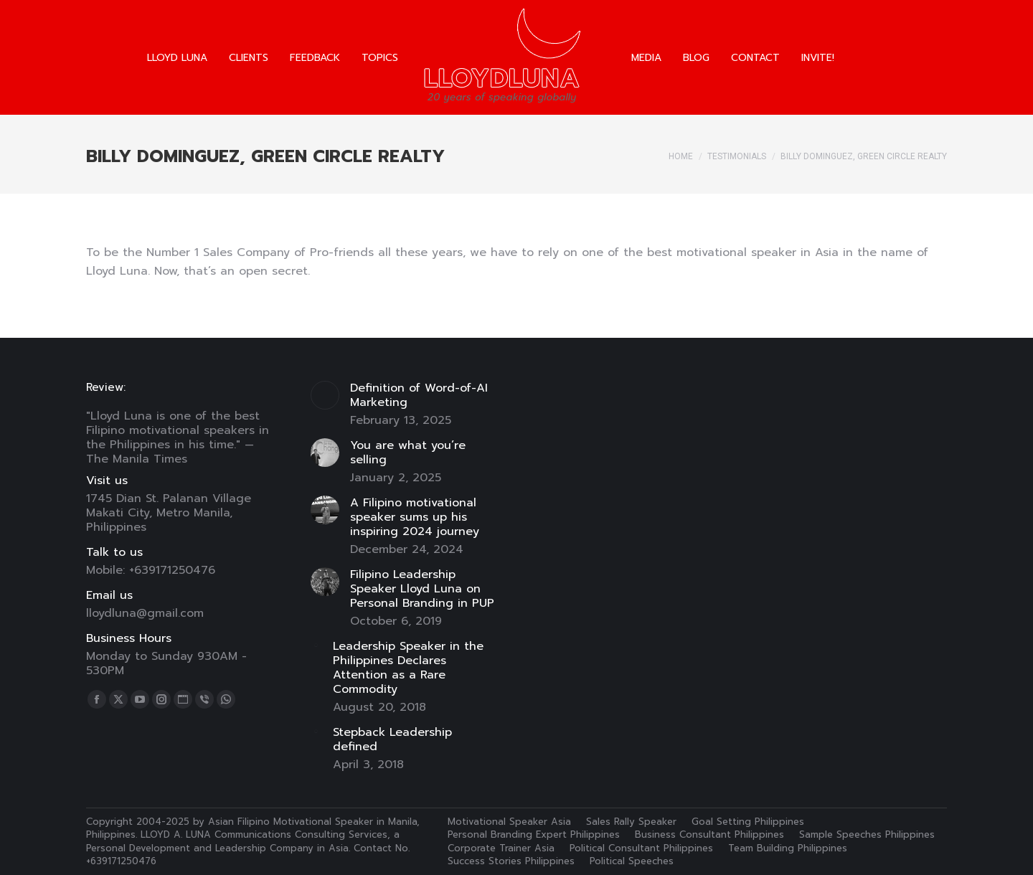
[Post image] (325, 395)
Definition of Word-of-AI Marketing (419, 395)
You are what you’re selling (408, 452)
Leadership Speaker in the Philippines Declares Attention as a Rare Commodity (408, 667)
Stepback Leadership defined (392, 739)
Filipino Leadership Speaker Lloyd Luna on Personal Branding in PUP (422, 588)
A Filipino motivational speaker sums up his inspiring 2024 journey (414, 517)
